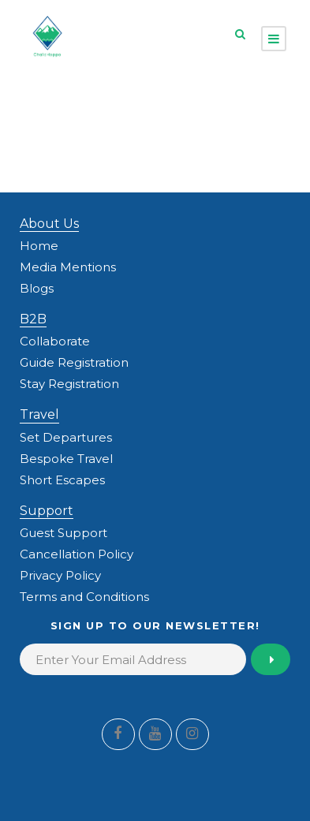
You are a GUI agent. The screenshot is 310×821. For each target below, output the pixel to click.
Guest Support (63, 532)
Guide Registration (74, 362)
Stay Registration (69, 383)
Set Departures (66, 437)
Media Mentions (68, 266)
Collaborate (55, 341)
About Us (49, 223)
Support (46, 510)
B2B (33, 319)
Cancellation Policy (76, 554)
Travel (39, 414)
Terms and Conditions (84, 596)
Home (39, 245)
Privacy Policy (60, 575)
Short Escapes (62, 479)
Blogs (37, 288)
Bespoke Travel (66, 458)
